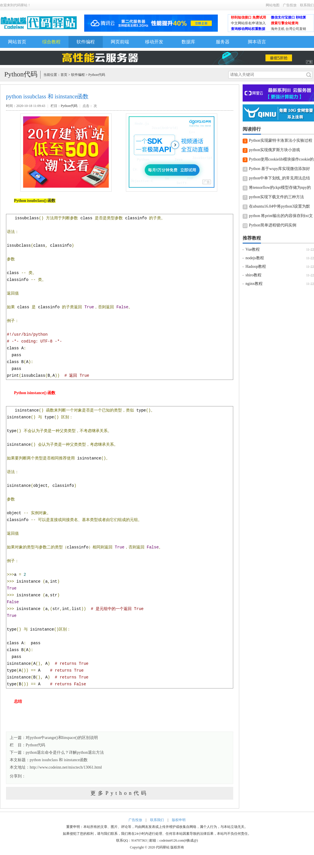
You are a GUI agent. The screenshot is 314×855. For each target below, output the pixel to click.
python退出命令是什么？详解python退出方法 (65, 752)
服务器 (223, 41)
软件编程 (86, 41)
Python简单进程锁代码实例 (272, 225)
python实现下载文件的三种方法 (276, 197)
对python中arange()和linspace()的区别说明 (62, 738)
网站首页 (17, 41)
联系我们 (307, 5)
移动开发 (154, 41)
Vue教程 (252, 249)
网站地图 (272, 5)
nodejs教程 (254, 258)
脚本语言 (257, 41)
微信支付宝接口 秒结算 (288, 17)
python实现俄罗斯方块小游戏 (274, 150)
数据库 (188, 41)
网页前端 (120, 41)
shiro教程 (253, 275)
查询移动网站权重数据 (248, 29)
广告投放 (290, 5)
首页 (64, 75)
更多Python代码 (119, 793)
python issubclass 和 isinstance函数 (59, 760)
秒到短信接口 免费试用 (248, 17)
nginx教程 (254, 283)
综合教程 (51, 41)
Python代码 (96, 75)
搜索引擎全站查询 (284, 23)
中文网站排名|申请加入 (248, 23)
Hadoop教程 (255, 266)
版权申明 (179, 820)
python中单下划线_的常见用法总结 (279, 178)
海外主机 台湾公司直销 (288, 29)
